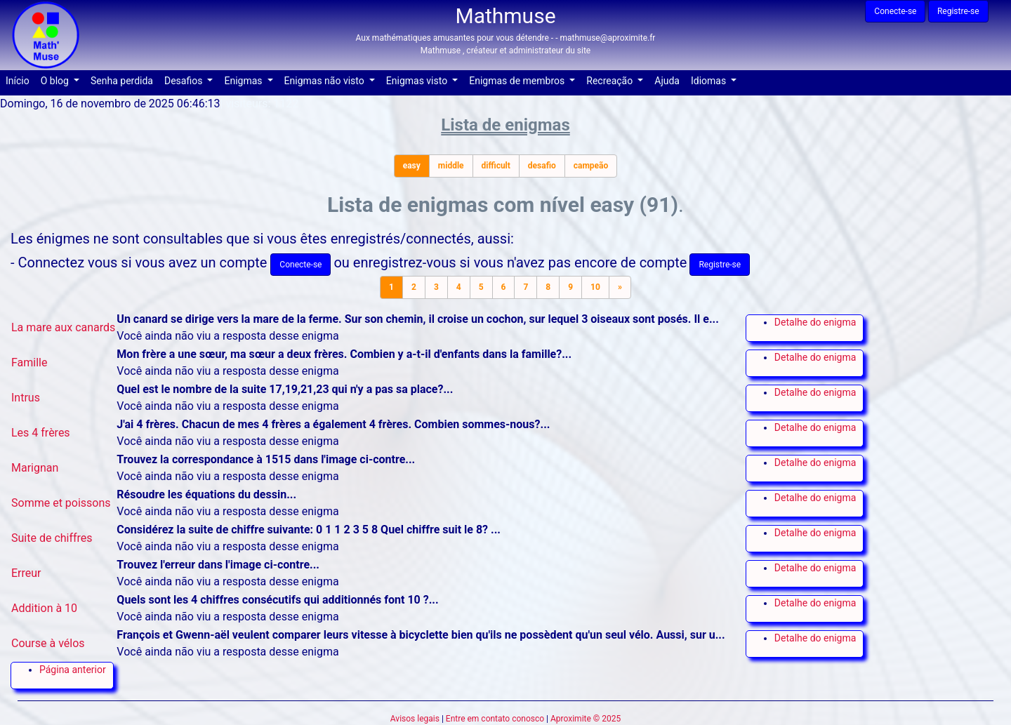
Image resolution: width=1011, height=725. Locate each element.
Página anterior (72, 669)
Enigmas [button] (244, 80)
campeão (591, 166)
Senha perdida (125, 80)
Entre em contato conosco (495, 719)
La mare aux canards (63, 327)
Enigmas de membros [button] (518, 80)
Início (20, 80)
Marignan (34, 467)
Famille (29, 362)
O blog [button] (56, 80)
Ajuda (669, 80)
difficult (496, 166)
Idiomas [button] (710, 80)
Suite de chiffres (52, 538)
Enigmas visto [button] (418, 80)
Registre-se (958, 11)
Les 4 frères (40, 432)
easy (412, 166)
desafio (542, 166)
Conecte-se (895, 11)
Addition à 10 (44, 608)
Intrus (25, 397)
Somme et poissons (61, 503)
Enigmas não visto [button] (325, 80)
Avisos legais (415, 719)
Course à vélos (48, 643)
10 (595, 287)
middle (451, 166)
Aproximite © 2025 (585, 719)
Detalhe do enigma (815, 322)
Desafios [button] (184, 80)
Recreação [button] (610, 80)
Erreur (26, 573)
